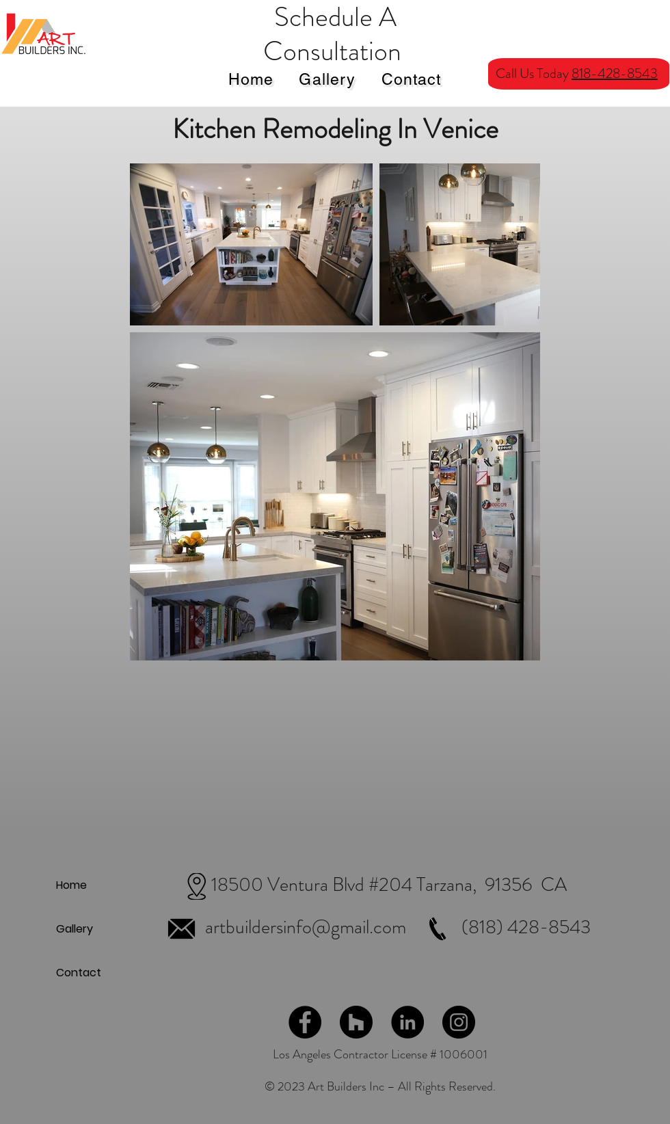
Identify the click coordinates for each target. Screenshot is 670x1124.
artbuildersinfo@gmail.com (305, 927)
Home (71, 885)
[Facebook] (305, 1022)
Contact (78, 972)
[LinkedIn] (407, 1022)
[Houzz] (356, 1022)
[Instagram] (458, 1022)
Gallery (74, 929)
